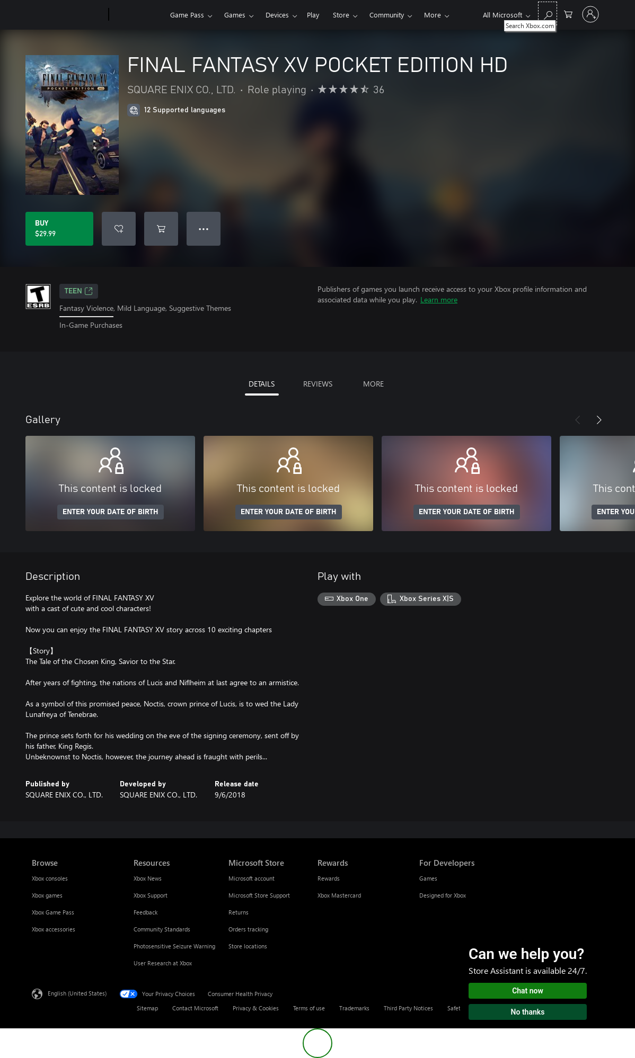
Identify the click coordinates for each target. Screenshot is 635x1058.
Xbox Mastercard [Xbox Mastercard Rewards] (339, 895)
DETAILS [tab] (262, 384)
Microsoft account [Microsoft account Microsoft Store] (251, 878)
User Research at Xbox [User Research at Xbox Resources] (163, 963)
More (432, 14)
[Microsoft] (68, 15)
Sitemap (147, 1008)
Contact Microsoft (195, 1008)
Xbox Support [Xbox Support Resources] (150, 895)
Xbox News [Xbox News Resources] (148, 878)
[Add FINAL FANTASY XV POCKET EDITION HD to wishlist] (119, 229)
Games (234, 14)
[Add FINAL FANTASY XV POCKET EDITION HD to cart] (161, 229)
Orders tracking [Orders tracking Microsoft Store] (248, 929)
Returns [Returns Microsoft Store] (238, 912)
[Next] (599, 420)
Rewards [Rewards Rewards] (329, 878)
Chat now (527, 991)
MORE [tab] (373, 384)
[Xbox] (138, 15)
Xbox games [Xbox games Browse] (47, 895)
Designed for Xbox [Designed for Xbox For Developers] (442, 895)
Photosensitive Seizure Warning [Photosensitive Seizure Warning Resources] (174, 946)
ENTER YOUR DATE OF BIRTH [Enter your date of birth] (110, 512)
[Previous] (577, 420)
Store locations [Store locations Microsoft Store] (247, 946)
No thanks (528, 1012)
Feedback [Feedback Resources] (145, 912)
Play (313, 14)
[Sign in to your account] (590, 14)
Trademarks (354, 1008)
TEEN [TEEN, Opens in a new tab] (79, 291)
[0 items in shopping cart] (568, 13)
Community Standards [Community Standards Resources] (162, 929)
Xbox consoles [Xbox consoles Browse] (50, 878)
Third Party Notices (408, 1008)
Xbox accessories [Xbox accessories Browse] (53, 929)
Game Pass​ (187, 14)
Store (341, 14)
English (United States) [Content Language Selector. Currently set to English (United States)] (77, 992)
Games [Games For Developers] (428, 878)
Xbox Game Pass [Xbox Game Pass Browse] (53, 912)
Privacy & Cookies (256, 1008)
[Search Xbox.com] (547, 13)
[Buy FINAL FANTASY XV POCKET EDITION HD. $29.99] (59, 229)
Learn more (438, 299)
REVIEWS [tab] (317, 384)
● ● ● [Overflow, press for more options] (204, 228)
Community (386, 14)
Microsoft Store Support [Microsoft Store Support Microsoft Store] (259, 895)
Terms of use (309, 1008)
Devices (277, 14)
